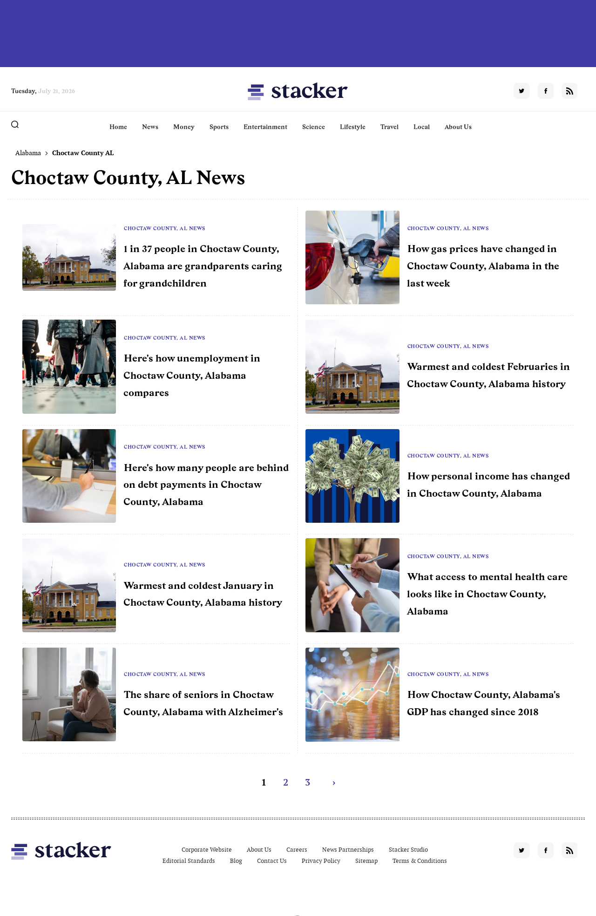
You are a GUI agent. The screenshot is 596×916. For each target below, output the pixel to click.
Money (184, 126)
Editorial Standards (189, 861)
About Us (458, 126)
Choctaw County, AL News (164, 228)
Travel (389, 126)
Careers (296, 850)
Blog (236, 861)
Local (421, 126)
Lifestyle (353, 126)
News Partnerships (348, 850)
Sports (219, 126)
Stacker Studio (408, 850)
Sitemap (366, 861)
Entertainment (265, 126)
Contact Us (272, 861)
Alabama (28, 153)
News (150, 126)
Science (313, 126)
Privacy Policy (321, 861)
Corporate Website (207, 850)
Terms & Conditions (420, 861)
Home (118, 126)
